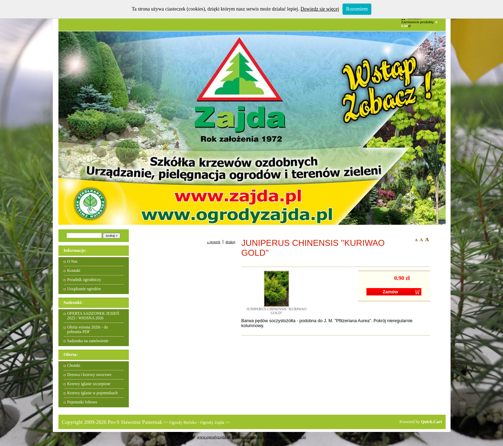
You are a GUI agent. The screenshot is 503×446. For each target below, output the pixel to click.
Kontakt (73, 270)
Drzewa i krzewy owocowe (89, 374)
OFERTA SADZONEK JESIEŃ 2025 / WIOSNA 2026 (93, 315)
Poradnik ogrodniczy (84, 280)
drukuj (230, 242)
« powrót (213, 242)
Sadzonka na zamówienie (87, 341)
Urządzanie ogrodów (84, 289)
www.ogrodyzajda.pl (213, 437)
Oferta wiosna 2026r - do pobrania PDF (87, 329)
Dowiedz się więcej (320, 9)
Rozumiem (356, 9)
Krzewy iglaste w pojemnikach (92, 393)
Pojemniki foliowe (82, 402)
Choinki (73, 365)
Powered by (421, 421)
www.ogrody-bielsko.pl (287, 437)
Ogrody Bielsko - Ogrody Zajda (196, 422)
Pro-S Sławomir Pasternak (135, 422)
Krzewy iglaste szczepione (89, 384)
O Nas (72, 261)
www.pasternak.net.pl (249, 437)
